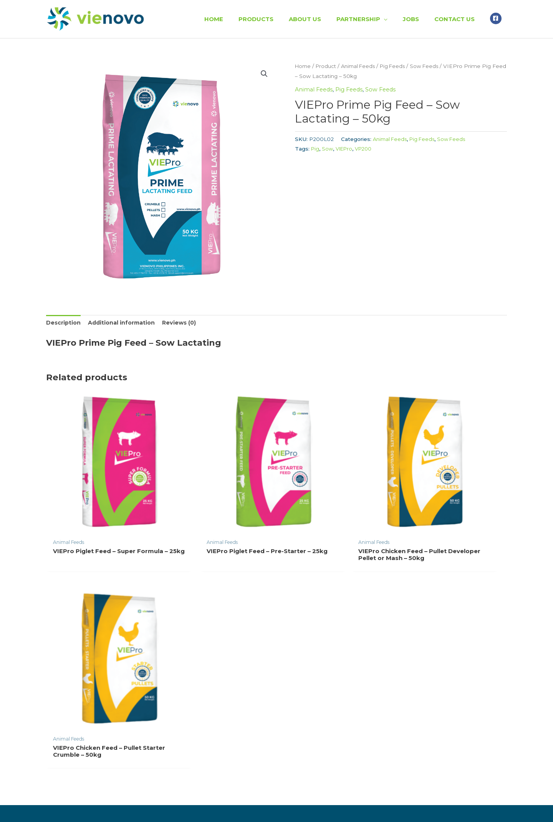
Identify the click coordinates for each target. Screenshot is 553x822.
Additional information (124, 323)
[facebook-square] (496, 18)
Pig (315, 149)
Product (328, 66)
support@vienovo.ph (414, 725)
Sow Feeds (433, 66)
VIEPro (345, 149)
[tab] (64, 323)
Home (303, 66)
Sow (328, 149)
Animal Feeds (362, 66)
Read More (66, 698)
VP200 (366, 149)
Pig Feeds (399, 66)
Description (64, 323)
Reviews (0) (185, 323)
